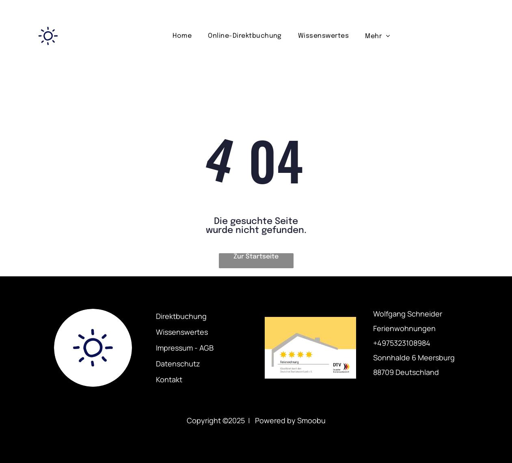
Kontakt (169, 379)
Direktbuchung (181, 316)
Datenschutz (178, 363)
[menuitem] (182, 35)
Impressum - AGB (185, 348)
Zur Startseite (256, 256)
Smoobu (311, 420)
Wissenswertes (182, 332)
